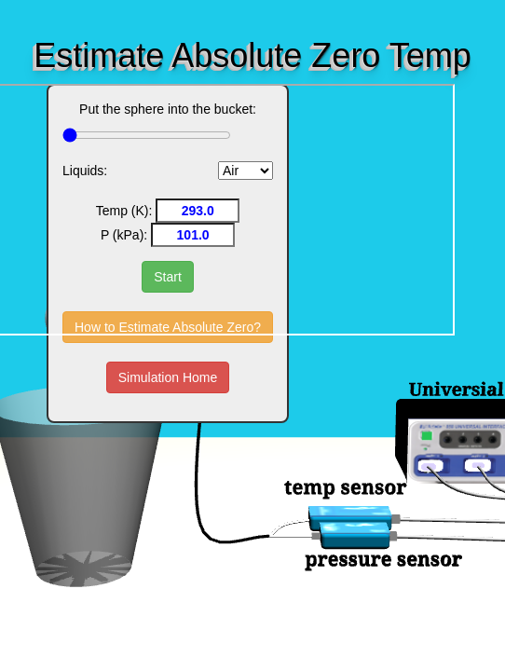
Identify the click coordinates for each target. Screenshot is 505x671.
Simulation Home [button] (168, 377)
